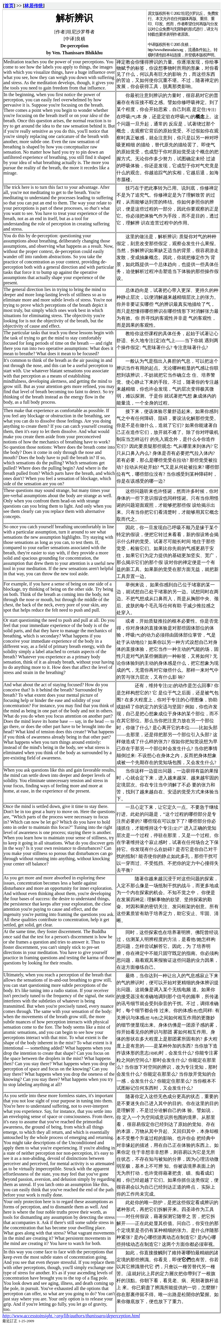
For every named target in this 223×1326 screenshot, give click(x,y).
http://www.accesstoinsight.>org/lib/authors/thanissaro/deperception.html (71, 1315)
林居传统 (33, 5)
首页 (9, 5)
